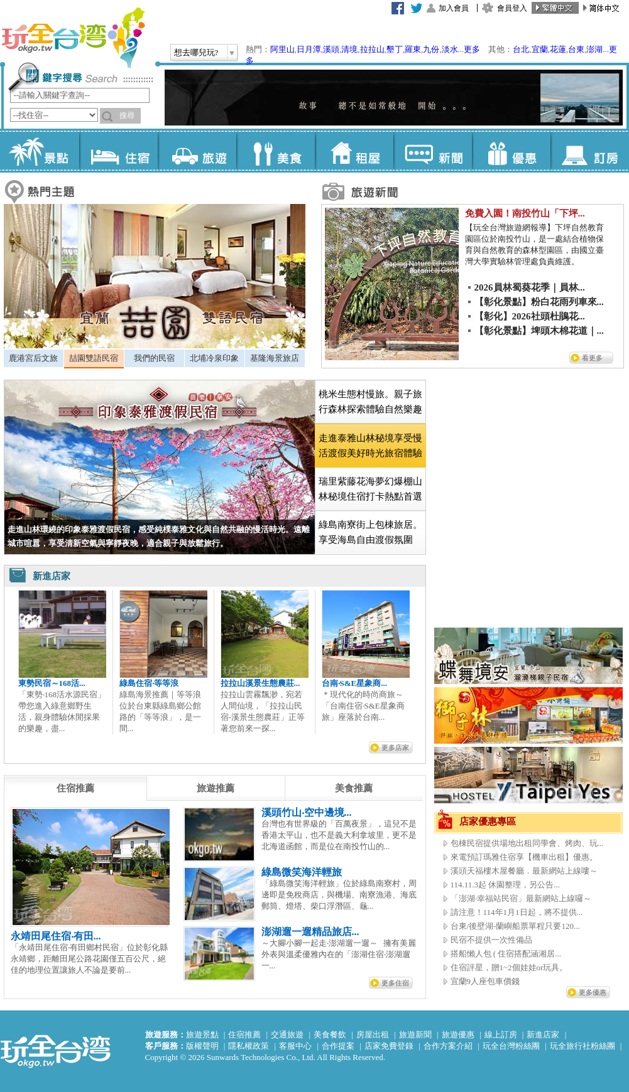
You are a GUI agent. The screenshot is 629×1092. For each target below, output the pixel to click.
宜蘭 (540, 49)
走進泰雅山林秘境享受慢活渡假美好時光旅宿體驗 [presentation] (370, 445)
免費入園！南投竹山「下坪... (525, 213)
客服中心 (295, 1046)
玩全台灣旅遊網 (73, 37)
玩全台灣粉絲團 (511, 1046)
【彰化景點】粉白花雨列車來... (539, 302)
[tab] (33, 358)
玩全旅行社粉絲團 (582, 1046)
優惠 (511, 151)
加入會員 (454, 8)
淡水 (450, 49)
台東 (576, 49)
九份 (431, 49)
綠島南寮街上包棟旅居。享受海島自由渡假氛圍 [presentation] (370, 532)
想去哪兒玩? (196, 52)
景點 (40, 151)
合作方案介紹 (448, 1046)
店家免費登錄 (388, 1046)
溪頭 (331, 49)
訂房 (589, 151)
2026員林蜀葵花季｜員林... (529, 287)
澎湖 (594, 49)
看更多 (592, 357)
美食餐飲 (330, 1034)
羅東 (413, 49)
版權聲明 (202, 1046)
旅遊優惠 (458, 1034)
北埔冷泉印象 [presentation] (214, 358)
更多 (472, 49)
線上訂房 (500, 1034)
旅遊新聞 (415, 1034)
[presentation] (75, 788)
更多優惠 (592, 992)
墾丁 (394, 49)
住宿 (118, 151)
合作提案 (338, 1046)
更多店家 (395, 747)
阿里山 (282, 49)
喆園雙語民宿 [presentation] (93, 358)
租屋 (354, 151)
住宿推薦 (244, 1034)
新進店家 (543, 1034)
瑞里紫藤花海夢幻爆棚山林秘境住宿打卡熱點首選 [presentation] (370, 488)
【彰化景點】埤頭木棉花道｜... (539, 331)
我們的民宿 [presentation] (154, 358)
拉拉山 (372, 49)
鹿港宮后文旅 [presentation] (33, 358)
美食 (275, 151)
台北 (521, 49)
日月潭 (309, 49)
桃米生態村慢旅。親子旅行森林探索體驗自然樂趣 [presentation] (370, 401)
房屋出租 (372, 1034)
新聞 (432, 151)
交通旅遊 (287, 1034)
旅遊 (197, 151)
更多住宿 (395, 983)
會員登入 (512, 8)
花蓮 (558, 49)
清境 (349, 49)
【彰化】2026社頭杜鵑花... (529, 316)
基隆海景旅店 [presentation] (274, 358)
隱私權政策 (248, 1046)
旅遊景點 (202, 1034)
